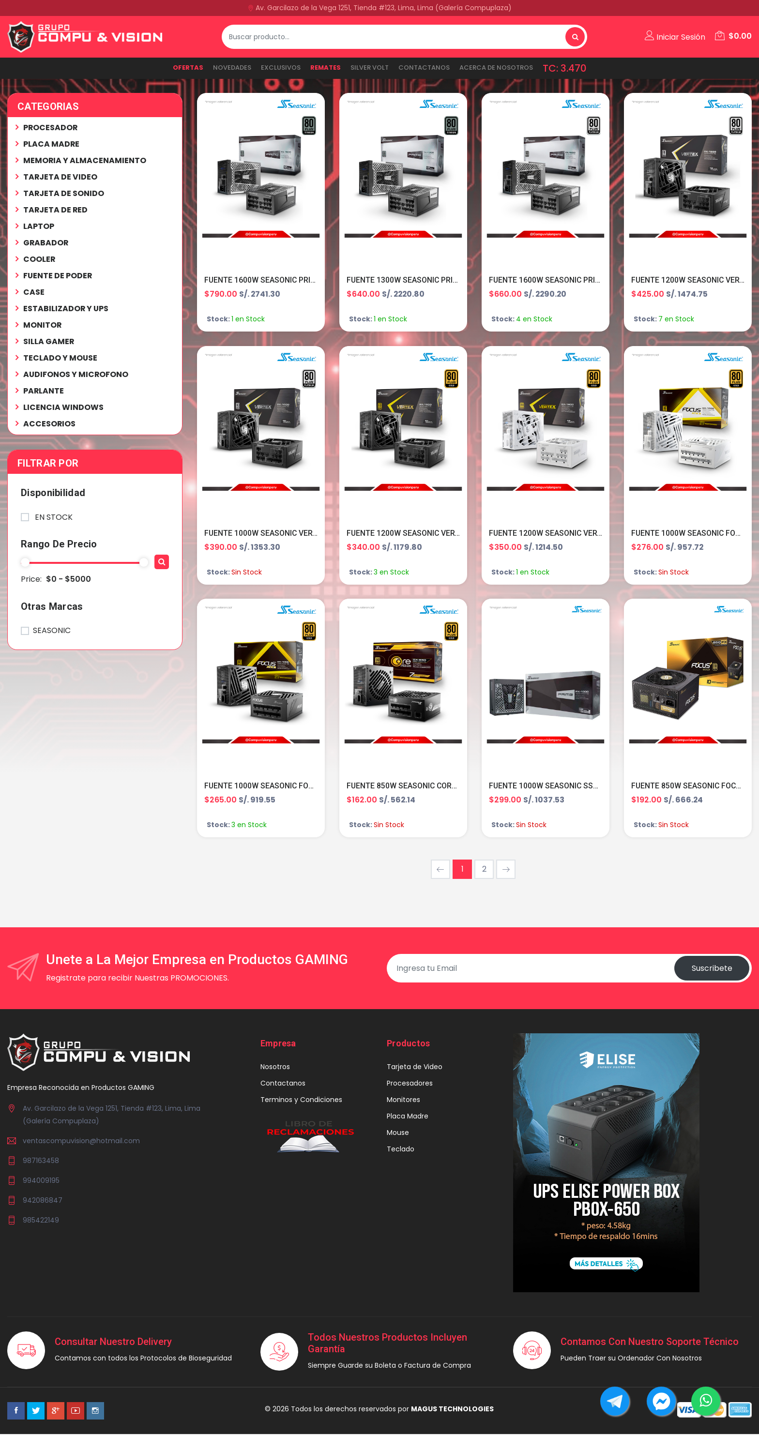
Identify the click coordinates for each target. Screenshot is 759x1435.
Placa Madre (407, 1116)
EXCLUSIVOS (281, 67)
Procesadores (410, 1083)
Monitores (403, 1100)
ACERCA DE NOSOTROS (496, 67)
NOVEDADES (232, 67)
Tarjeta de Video (414, 1067)
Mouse (398, 1133)
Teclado (400, 1149)
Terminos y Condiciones (301, 1100)
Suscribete (711, 968)
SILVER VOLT (369, 67)
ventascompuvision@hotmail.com (81, 1142)
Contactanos (424, 67)
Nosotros (275, 1067)
